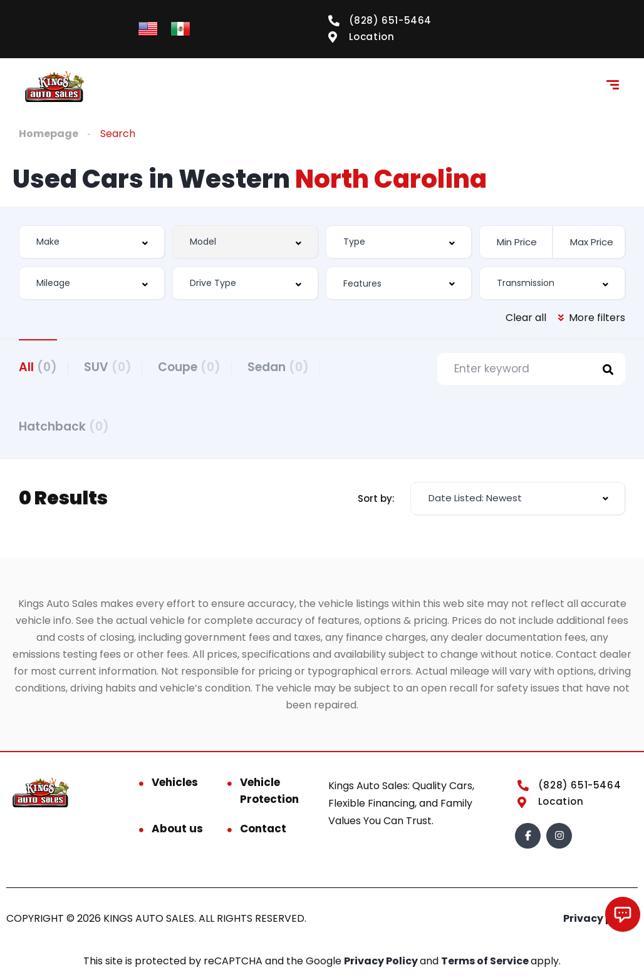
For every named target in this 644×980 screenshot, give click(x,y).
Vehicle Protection (269, 794)
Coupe (198, 367)
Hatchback (64, 428)
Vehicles (175, 786)
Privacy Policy (382, 964)
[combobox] (92, 241)
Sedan (292, 367)
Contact (263, 832)
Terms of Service (486, 964)
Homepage (48, 133)
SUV (112, 367)
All (38, 367)
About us (177, 832)
